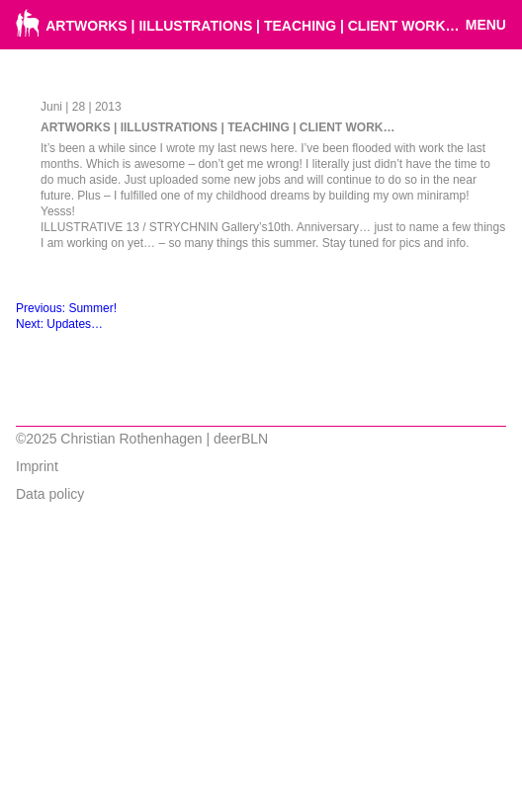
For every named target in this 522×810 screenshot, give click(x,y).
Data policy (50, 494)
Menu (486, 25)
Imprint (37, 466)
